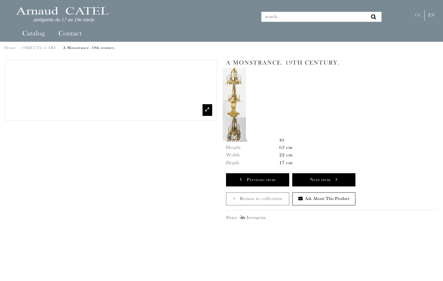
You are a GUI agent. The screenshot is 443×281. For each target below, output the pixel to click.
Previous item (258, 179)
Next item (324, 179)
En (431, 15)
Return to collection (257, 198)
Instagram (253, 218)
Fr (418, 15)
